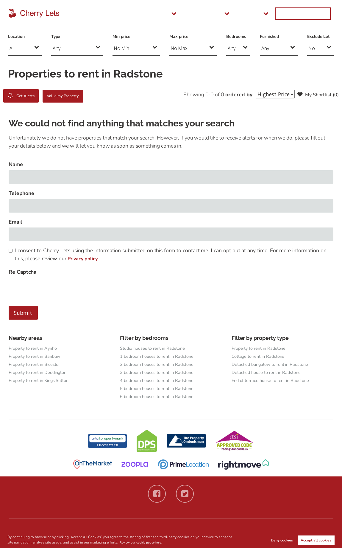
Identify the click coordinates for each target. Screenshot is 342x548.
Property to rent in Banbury (37, 356)
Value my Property (79, 95)
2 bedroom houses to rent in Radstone (160, 365)
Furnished (269, 36)
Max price (179, 36)
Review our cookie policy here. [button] (145, 542)
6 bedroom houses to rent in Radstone (160, 398)
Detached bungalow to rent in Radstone (273, 365)
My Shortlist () (316, 94)
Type (55, 36)
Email (15, 221)
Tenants (202, 13)
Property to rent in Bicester (37, 365)
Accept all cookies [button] (316, 539)
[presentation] (54, 289)
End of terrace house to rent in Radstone (274, 381)
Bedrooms (236, 36)
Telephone (22, 192)
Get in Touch (312, 13)
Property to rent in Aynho (36, 348)
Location (16, 36)
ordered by (233, 94)
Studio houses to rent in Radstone (156, 348)
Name (16, 164)
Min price (122, 36)
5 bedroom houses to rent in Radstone (160, 390)
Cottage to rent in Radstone (261, 356)
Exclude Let (318, 36)
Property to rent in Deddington (41, 373)
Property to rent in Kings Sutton (42, 381)
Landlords (237, 13)
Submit (23, 312)
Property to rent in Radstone (262, 348)
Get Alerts (25, 95)
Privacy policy (84, 258)
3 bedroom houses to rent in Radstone (160, 373)
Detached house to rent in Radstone (269, 373)
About (272, 13)
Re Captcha (23, 271)
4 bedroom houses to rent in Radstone (160, 381)
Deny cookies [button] (282, 539)
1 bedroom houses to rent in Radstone (160, 356)
